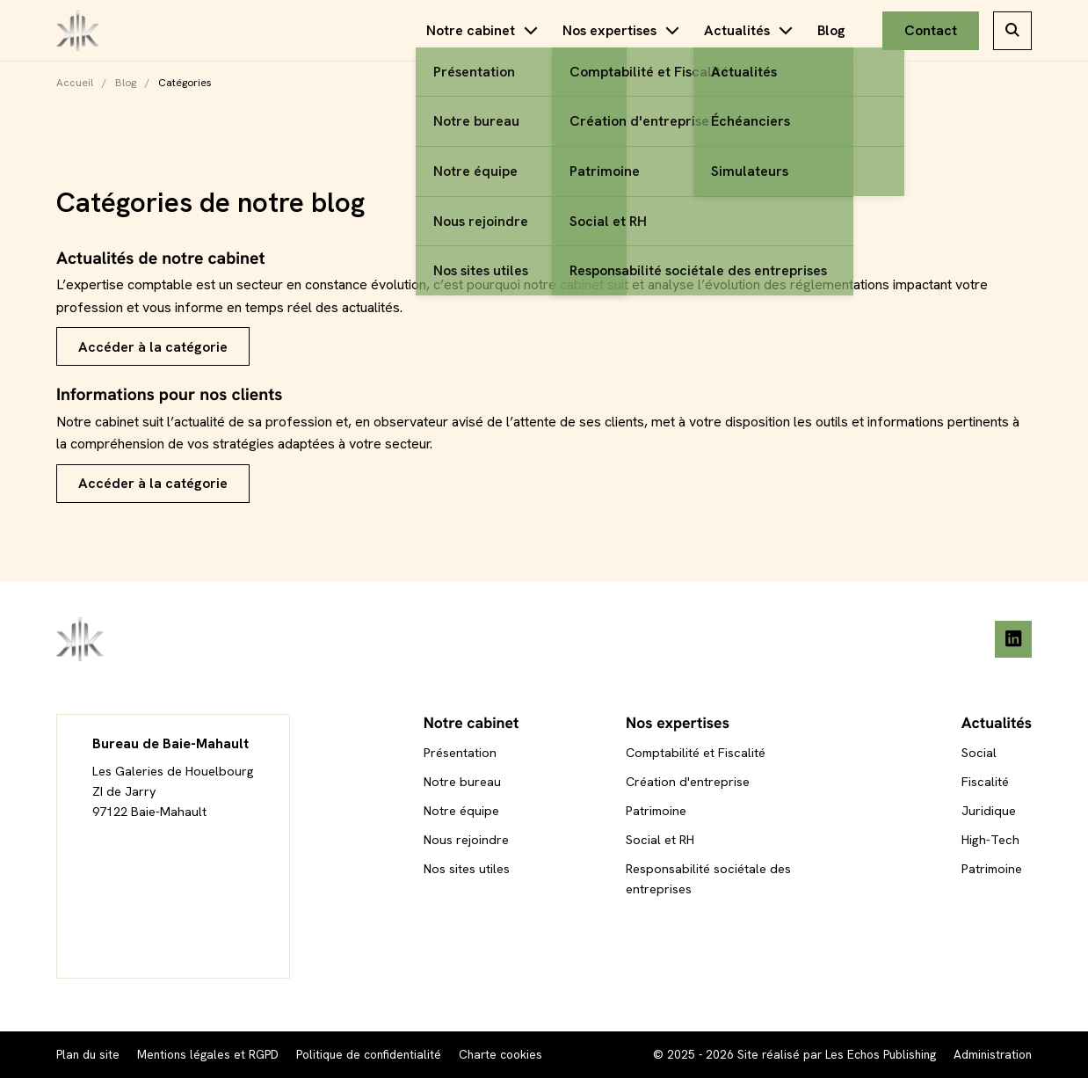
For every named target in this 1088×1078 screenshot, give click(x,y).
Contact (930, 30)
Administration (993, 1054)
